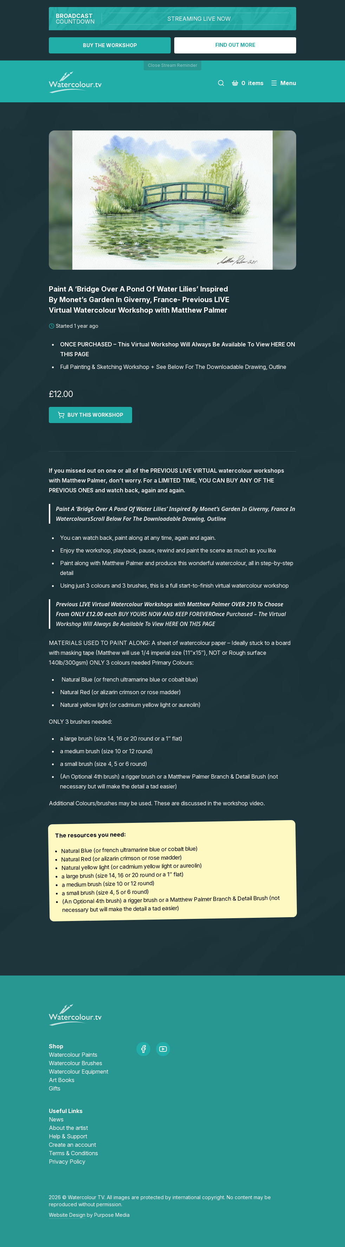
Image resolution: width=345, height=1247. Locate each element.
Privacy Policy (67, 1161)
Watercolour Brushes (75, 1063)
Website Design (67, 1215)
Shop (56, 1046)
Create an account (72, 1144)
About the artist (68, 1127)
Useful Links (66, 1110)
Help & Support (68, 1136)
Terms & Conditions (73, 1153)
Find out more (235, 45)
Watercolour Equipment (78, 1071)
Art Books (61, 1079)
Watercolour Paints (73, 1054)
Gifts (54, 1088)
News (56, 1119)
